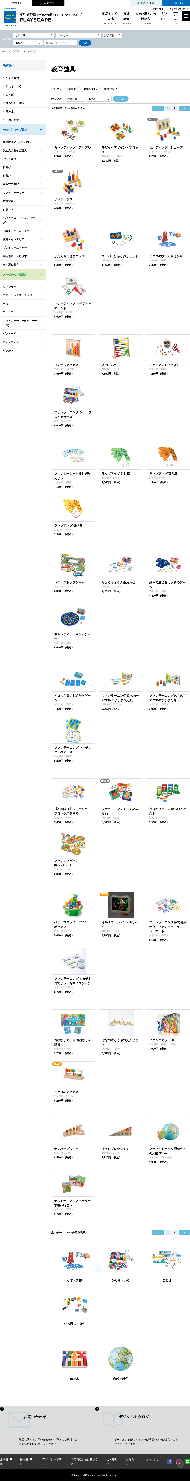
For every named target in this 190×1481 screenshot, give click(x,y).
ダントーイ (9, 333)
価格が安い (90, 89)
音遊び (7, 167)
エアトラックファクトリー (19, 295)
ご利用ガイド (158, 8)
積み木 (10, 111)
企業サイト (16, 3)
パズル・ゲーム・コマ (16, 230)
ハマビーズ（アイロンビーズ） (19, 220)
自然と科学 (12, 119)
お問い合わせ (180, 8)
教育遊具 (8, 201)
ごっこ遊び (9, 158)
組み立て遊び (11, 184)
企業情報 (4, 1462)
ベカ (5, 303)
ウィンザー (9, 286)
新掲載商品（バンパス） (17, 142)
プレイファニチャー (15, 247)
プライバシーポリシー (50, 1462)
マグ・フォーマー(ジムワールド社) (20, 323)
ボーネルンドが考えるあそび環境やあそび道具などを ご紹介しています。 (146, 1442)
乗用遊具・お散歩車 (15, 256)
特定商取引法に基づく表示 (84, 1462)
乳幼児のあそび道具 (15, 150)
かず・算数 (12, 77)
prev (158, 108)
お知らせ (130, 1462)
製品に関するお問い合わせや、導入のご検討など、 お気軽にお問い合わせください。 (49, 1442)
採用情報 (24, 1462)
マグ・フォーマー (13, 192)
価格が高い (110, 89)
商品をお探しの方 (110, 19)
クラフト (8, 209)
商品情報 (17, 51)
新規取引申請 (147, 3)
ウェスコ (8, 312)
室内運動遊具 (11, 264)
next (184, 108)
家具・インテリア (13, 239)
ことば (10, 94)
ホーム (3, 51)
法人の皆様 (48, 3)
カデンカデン (11, 341)
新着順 (72, 89)
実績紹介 (126, 19)
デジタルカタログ (134, 1417)
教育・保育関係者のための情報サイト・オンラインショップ (51, 17)
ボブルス (8, 350)
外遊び (7, 175)
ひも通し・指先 (15, 103)
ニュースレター (151, 1462)
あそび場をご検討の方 (145, 19)
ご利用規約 (112, 1462)
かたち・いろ (14, 86)
